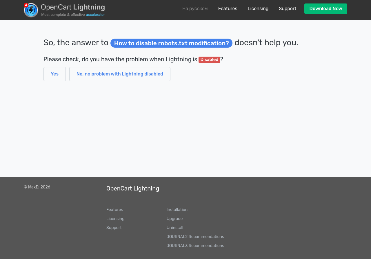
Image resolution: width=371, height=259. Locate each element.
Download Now (325, 8)
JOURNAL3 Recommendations (195, 245)
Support (287, 8)
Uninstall (175, 227)
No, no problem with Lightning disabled (120, 74)
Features (227, 8)
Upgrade (175, 218)
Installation (177, 209)
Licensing (258, 8)
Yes (55, 74)
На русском (195, 8)
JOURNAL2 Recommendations (195, 236)
